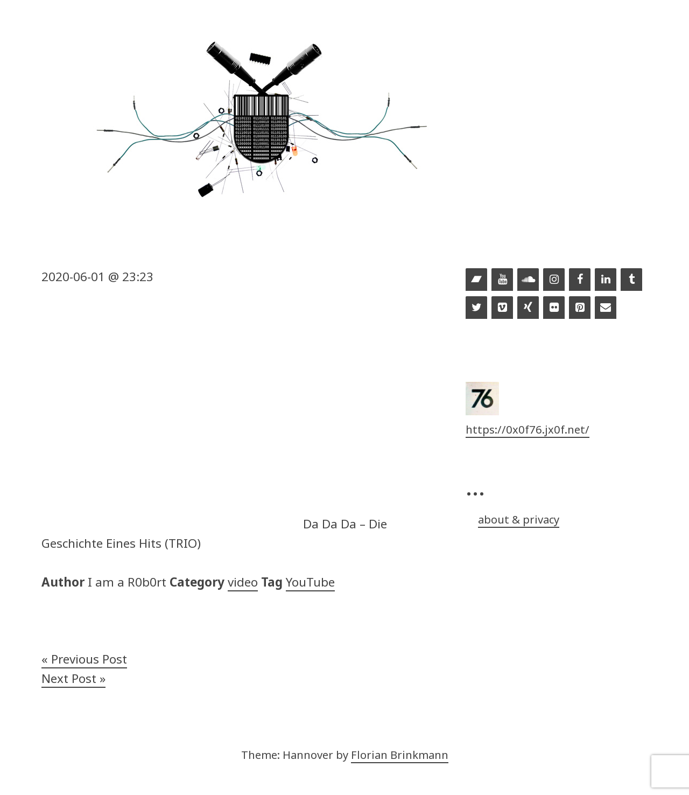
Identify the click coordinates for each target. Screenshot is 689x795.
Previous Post (89, 659)
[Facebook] (579, 280)
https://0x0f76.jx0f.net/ (527, 429)
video (243, 582)
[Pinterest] (579, 308)
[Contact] (605, 308)
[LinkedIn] (605, 280)
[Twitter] (476, 308)
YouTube (310, 582)
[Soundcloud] (528, 280)
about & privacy (518, 519)
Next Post (68, 678)
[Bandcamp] (476, 280)
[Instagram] (554, 280)
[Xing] (528, 308)
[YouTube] (502, 280)
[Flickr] (554, 308)
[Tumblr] (631, 280)
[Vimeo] (502, 308)
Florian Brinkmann (399, 754)
